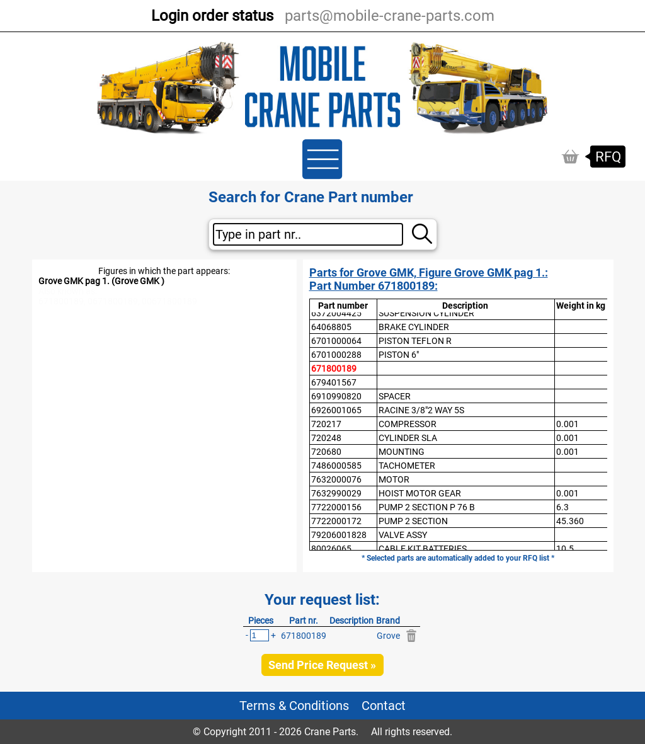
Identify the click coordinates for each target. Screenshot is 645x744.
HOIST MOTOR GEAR (420, 493)
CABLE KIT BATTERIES (423, 549)
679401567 (334, 382)
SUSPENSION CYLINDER (426, 313)
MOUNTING (402, 452)
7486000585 (336, 466)
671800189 (334, 368)
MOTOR (394, 479)
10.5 (565, 549)
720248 (326, 438)
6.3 (562, 507)
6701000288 (336, 355)
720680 (326, 452)
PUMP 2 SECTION (413, 521)
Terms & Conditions (294, 705)
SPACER (395, 396)
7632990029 (336, 493)
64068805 (331, 327)
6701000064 (336, 341)
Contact (384, 705)
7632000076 (336, 479)
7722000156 (336, 507)
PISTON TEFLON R (415, 341)
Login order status (212, 16)
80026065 (331, 549)
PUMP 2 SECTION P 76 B (427, 507)
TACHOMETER (407, 466)
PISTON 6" (399, 355)
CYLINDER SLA (408, 438)
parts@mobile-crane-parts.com (389, 16)
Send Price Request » (322, 665)
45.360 (570, 521)
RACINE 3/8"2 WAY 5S (421, 410)
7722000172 (336, 521)
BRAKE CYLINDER (414, 327)
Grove (388, 636)
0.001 (567, 424)
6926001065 (336, 410)
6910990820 (336, 396)
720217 (326, 424)
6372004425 (336, 313)
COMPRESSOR (408, 424)
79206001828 (339, 535)
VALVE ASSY (403, 535)
